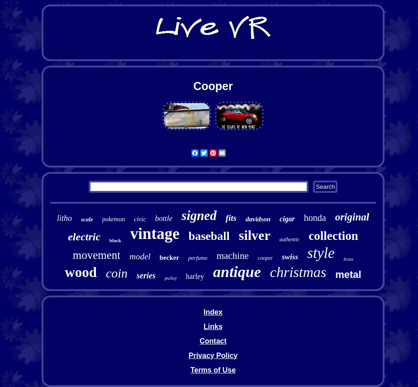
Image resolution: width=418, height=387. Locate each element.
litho (64, 218)
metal (348, 274)
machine (233, 255)
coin (117, 273)
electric (84, 237)
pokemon (113, 219)
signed (198, 215)
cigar (287, 219)
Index (213, 312)
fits (231, 218)
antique (237, 271)
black (115, 240)
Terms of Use (213, 370)
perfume (198, 257)
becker (169, 257)
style (320, 253)
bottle (164, 218)
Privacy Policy (213, 355)
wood (81, 272)
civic (140, 219)
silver (255, 235)
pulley (171, 278)
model (139, 256)
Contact (213, 341)
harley (195, 276)
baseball (209, 236)
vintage (155, 234)
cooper (265, 258)
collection (333, 236)
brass (349, 259)
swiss (290, 257)
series (146, 275)
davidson (258, 219)
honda (315, 218)
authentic (290, 239)
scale (87, 219)
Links (213, 326)
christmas (298, 272)
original (352, 217)
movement (97, 255)
